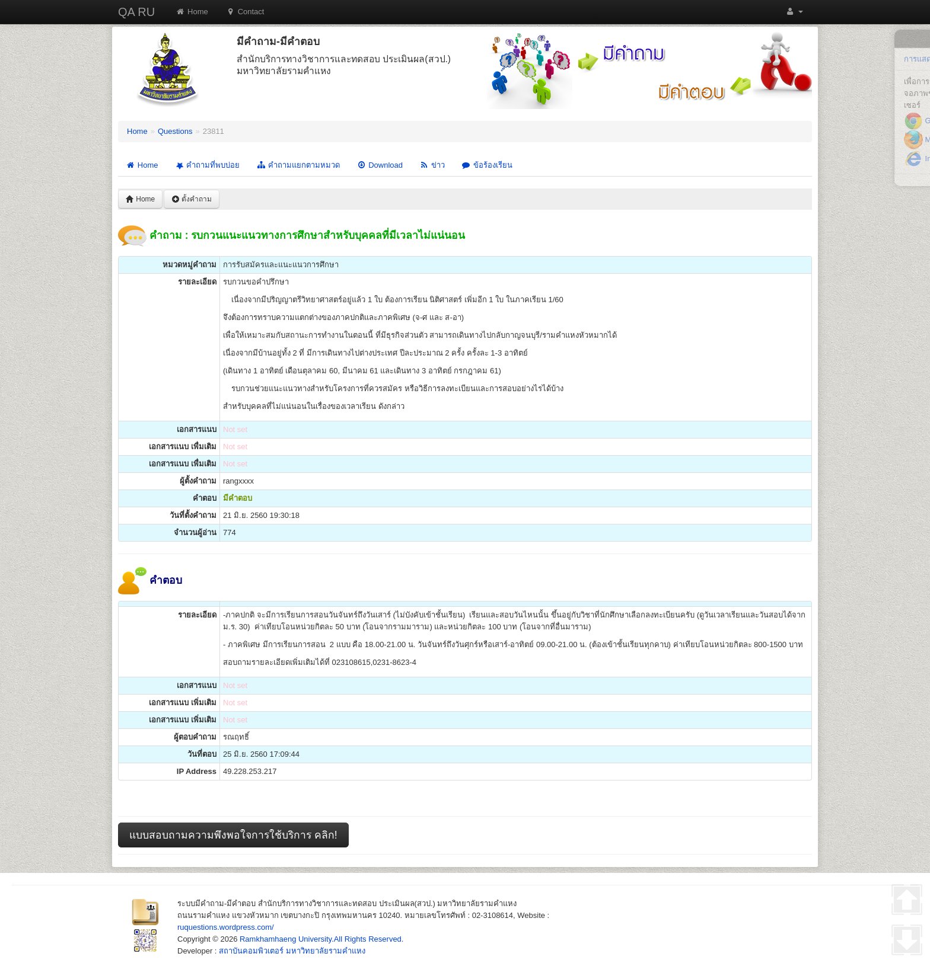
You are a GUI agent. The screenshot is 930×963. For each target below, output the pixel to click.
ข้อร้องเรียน (486, 165)
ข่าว (432, 165)
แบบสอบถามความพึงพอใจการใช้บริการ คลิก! (233, 835)
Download (379, 165)
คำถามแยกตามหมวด (298, 165)
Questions (175, 131)
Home (192, 11)
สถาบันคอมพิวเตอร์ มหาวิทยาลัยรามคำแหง (292, 950)
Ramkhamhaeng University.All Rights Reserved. (321, 939)
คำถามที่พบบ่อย (206, 165)
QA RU (136, 11)
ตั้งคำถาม (191, 199)
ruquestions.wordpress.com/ (225, 927)
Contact (245, 11)
